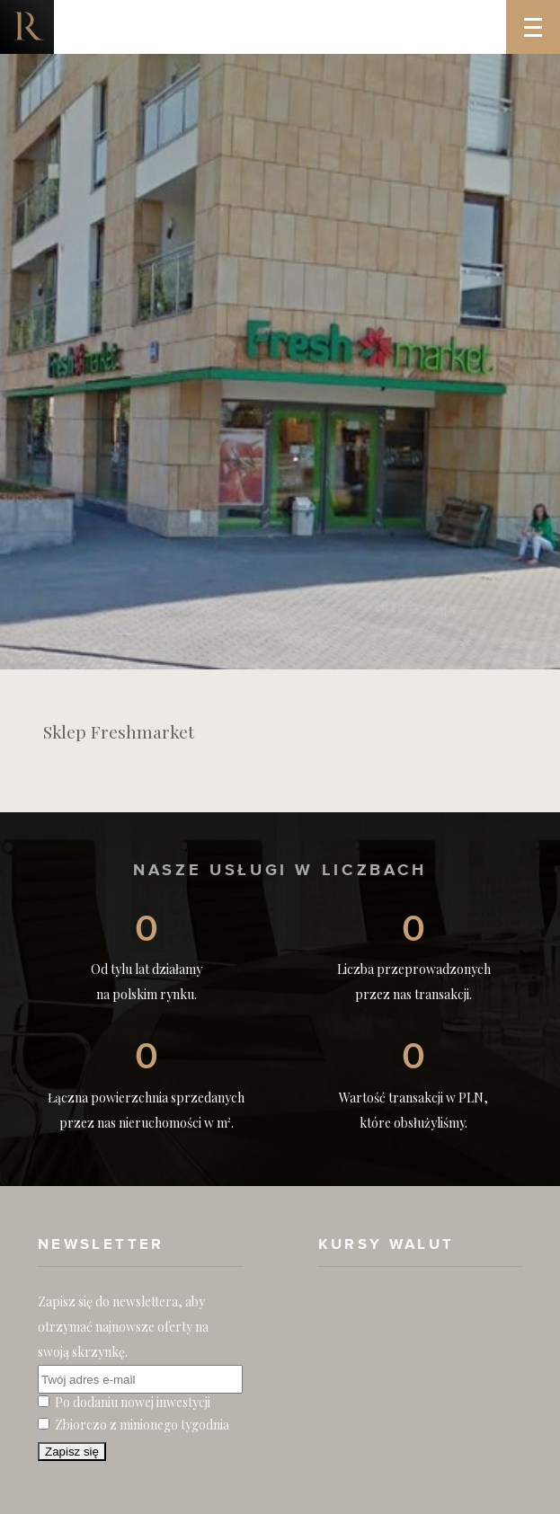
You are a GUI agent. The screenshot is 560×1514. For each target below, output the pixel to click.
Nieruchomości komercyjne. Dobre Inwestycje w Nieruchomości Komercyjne (27, 27)
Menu (542, 14)
